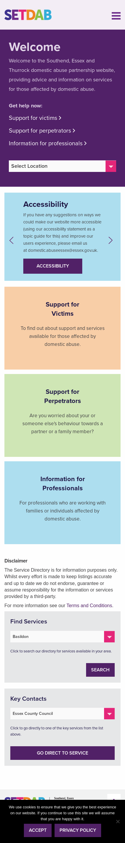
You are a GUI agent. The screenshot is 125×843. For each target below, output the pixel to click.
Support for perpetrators (40, 130)
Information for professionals (46, 143)
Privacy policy (78, 830)
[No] (118, 821)
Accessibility (53, 266)
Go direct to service (62, 753)
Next (112, 240)
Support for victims (33, 118)
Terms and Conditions (89, 605)
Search (100, 670)
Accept (38, 830)
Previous (13, 240)
